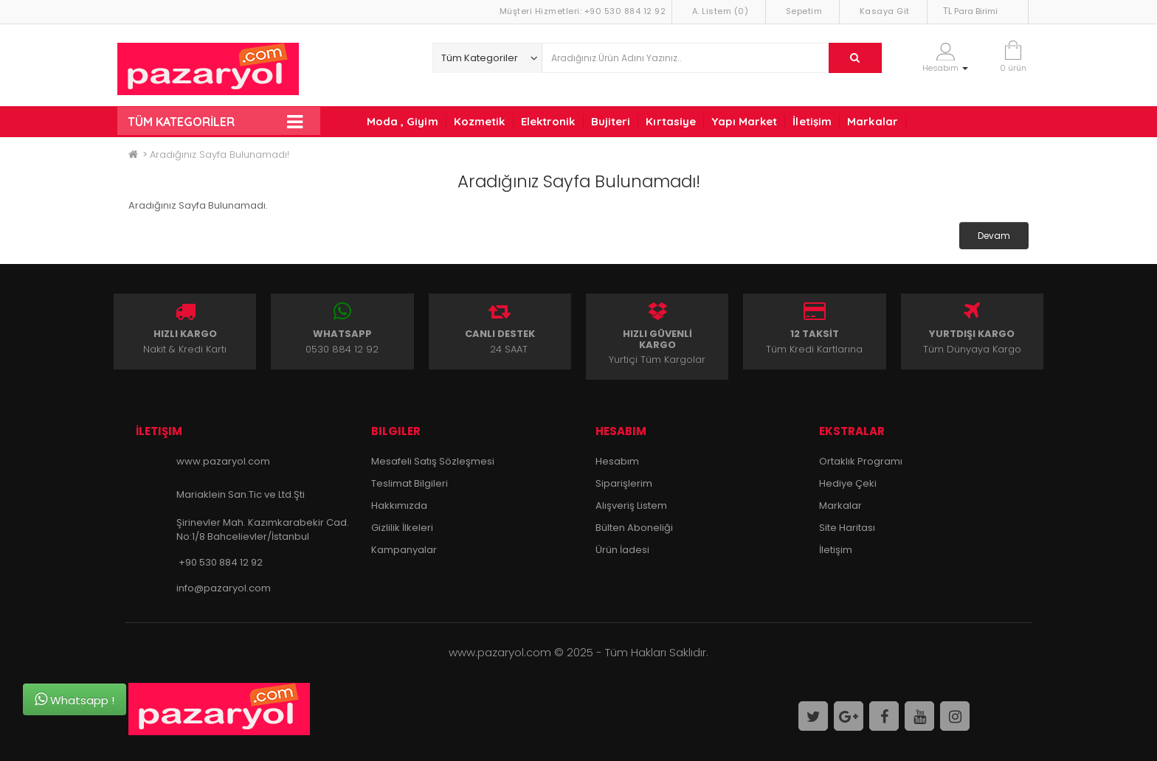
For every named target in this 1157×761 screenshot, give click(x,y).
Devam (994, 235)
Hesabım (617, 461)
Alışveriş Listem (631, 505)
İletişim (812, 121)
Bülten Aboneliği (634, 528)
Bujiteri (611, 121)
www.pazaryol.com (223, 461)
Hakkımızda (399, 505)
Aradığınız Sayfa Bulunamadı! (219, 154)
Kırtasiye (671, 121)
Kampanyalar (404, 550)
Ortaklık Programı (860, 461)
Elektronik (548, 121)
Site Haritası (847, 528)
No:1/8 (190, 536)
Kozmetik (479, 121)
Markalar (872, 121)
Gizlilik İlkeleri (402, 528)
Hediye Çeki (848, 483)
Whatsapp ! (74, 700)
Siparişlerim (623, 483)
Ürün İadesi (622, 550)
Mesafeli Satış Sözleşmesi (432, 461)
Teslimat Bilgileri (409, 483)
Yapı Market (744, 121)
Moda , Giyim (402, 121)
